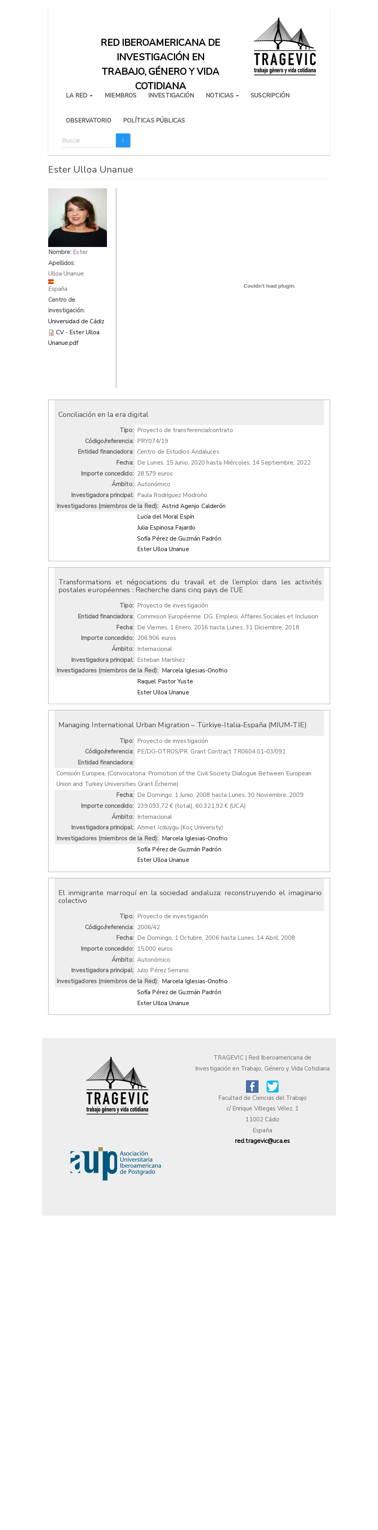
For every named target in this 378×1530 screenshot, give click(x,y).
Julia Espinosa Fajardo (166, 528)
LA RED (79, 95)
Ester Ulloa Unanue (163, 549)
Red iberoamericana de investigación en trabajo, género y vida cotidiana (160, 44)
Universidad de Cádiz (76, 321)
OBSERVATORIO (88, 120)
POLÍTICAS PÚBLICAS (154, 120)
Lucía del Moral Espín (165, 517)
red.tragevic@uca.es (262, 1141)
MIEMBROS (120, 95)
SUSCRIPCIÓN (270, 95)
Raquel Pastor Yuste (165, 681)
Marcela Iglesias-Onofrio (194, 670)
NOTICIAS (222, 95)
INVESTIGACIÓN (171, 95)
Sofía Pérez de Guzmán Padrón (179, 538)
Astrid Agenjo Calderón (194, 506)
